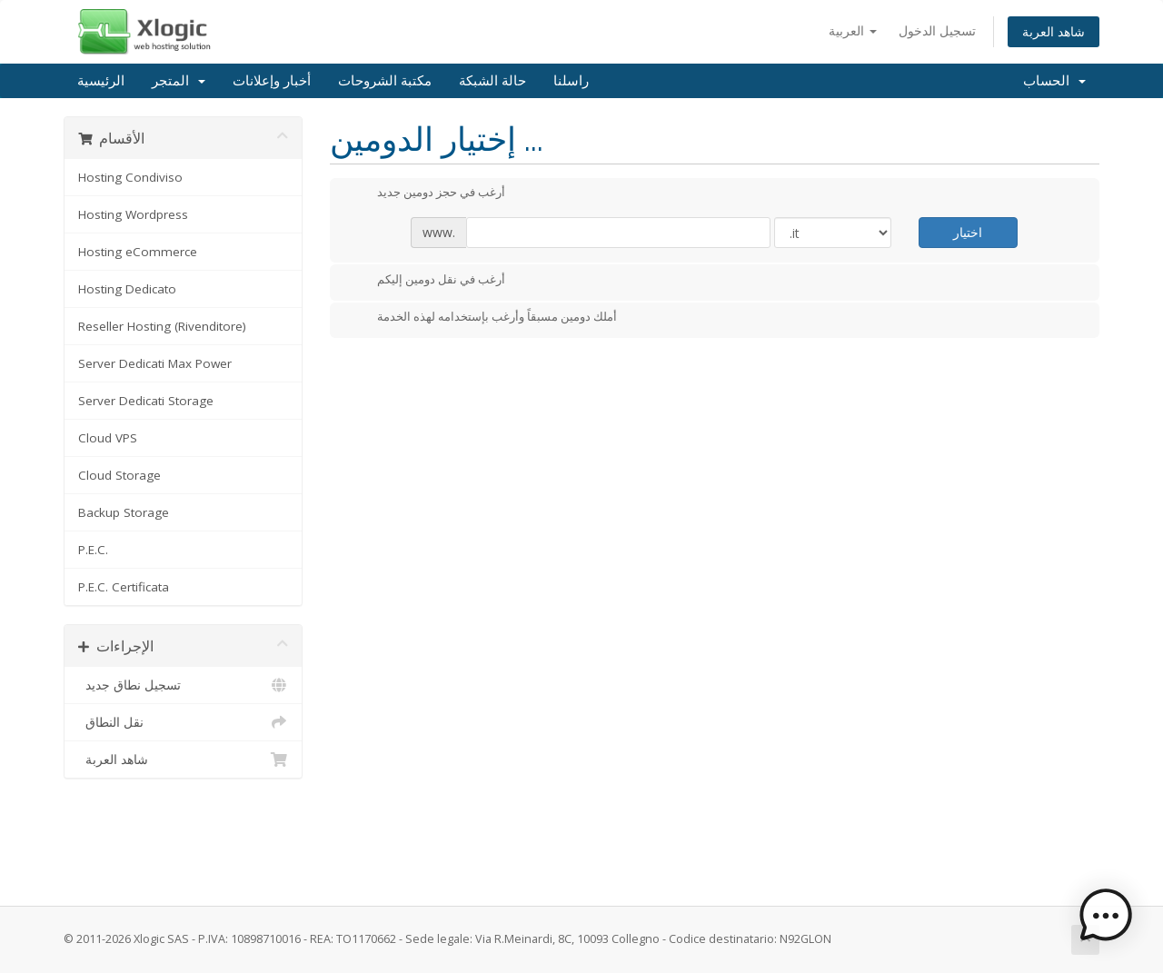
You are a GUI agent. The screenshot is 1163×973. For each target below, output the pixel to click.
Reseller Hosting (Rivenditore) (162, 326)
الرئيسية (100, 81)
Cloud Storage (119, 475)
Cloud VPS (107, 438)
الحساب (1054, 81)
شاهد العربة (1053, 31)
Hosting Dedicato (127, 289)
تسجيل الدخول (937, 30)
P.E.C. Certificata (123, 587)
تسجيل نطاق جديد (183, 685)
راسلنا (571, 81)
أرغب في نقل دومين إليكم (426, 281)
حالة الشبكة (492, 81)
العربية (853, 30)
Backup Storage (123, 512)
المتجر (178, 81)
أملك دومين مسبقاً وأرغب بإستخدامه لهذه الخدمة (482, 318)
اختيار (967, 232)
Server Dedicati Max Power (155, 363)
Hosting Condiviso (130, 177)
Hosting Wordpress (133, 214)
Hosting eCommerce (137, 251)
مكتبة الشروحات (385, 81)
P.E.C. (93, 549)
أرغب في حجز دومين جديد (426, 194)
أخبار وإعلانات (272, 81)
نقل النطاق (183, 722)
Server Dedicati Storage (146, 400)
